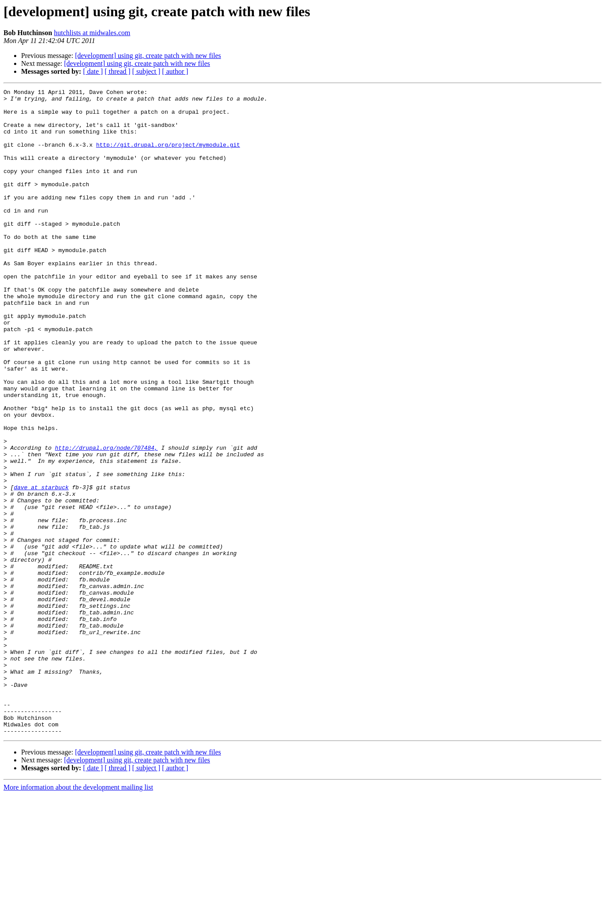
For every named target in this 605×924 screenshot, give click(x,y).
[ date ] (93, 71)
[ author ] (175, 71)
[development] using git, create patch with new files (148, 55)
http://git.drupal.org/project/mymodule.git (168, 156)
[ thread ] (117, 71)
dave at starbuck (41, 567)
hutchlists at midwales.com (92, 32)
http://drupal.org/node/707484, (106, 520)
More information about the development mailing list (78, 916)
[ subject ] (146, 71)
